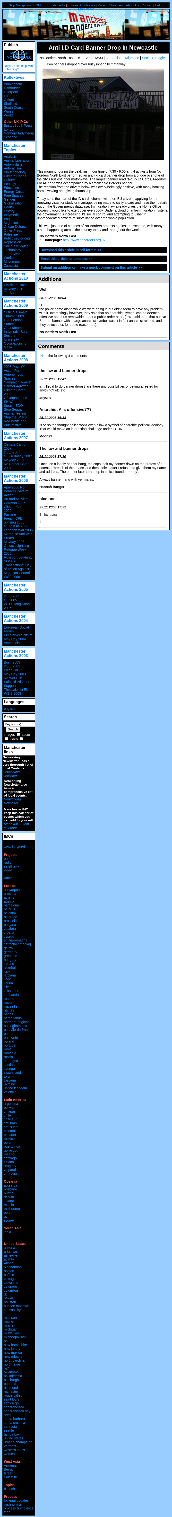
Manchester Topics (15, 147)
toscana (10, 1080)
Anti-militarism (14, 164)
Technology (12, 250)
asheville (10, 1255)
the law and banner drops (63, 370)
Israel (8, 1473)
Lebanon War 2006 (18, 530)
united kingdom (15, 1088)
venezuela (11, 1174)
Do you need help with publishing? (18, 67)
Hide (43, 356)
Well (43, 289)
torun (8, 1076)
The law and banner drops (64, 448)
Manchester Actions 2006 (16, 478)
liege (7, 979)
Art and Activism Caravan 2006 (16, 501)
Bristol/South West (18, 125)
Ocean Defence (15, 227)
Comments (51, 346)
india (7, 1232)
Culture (9, 180)
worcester (11, 1454)
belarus (9, 909)
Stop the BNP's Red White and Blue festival (15, 421)
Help (158, 5)
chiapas (10, 1111)
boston (9, 1271)
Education (11, 188)
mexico (9, 1139)
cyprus (9, 936)
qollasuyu (11, 1150)
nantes (9, 1010)
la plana (10, 975)
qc (6, 1216)
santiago (10, 1158)
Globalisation (14, 203)
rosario (9, 1154)
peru (7, 1142)
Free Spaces (13, 195)
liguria (8, 983)
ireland (9, 964)
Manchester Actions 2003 (16, 653)
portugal (10, 1045)
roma (8, 1049)
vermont (10, 1446)
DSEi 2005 (12, 596)
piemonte (11, 1037)
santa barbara (14, 1419)
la (5, 1314)
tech (7, 1512)
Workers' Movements (12, 260)
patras (8, 1034)
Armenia (10, 1465)
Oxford (9, 100)
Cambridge (12, 88)
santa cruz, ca (14, 1423)
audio (26, 734)
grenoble (10, 956)
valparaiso (11, 1170)
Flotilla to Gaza (15, 285)
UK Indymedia (55, 5)
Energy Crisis (14, 192)
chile (7, 1115)
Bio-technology (15, 172)
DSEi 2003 (12, 666)
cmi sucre (11, 1127)
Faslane (10, 514)
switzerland (12, 1072)
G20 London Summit (13, 322)
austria (9, 901)
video (14, 739)
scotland (10, 1065)
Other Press (13, 230)
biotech (9, 1489)
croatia (9, 932)
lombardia (11, 995)
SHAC (8, 402)
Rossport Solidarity (18, 557)
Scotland (10, 137)
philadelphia (13, 1376)
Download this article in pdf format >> (71, 250)
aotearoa (10, 1185)
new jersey (12, 1349)
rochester (11, 1391)
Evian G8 (11, 670)
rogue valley (13, 1395)
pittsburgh (11, 1380)
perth (8, 1213)
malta (8, 1002)
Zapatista (11, 265)
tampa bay (12, 1434)
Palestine (11, 234)
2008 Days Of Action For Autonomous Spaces (14, 372)
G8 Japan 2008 (15, 398)
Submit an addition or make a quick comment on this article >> (91, 267)
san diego (11, 1403)
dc (6, 1294)
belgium (10, 913)
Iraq (7, 219)
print (7, 859)
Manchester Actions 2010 (16, 276)
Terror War (12, 254)
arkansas (11, 1251)
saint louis (11, 1399)
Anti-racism (113, 58)
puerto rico (12, 1146)
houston (10, 1302)
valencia (10, 1092)
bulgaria (10, 925)
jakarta (9, 1201)
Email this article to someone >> (67, 259)
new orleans (13, 1356)
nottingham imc (15, 1026)
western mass (14, 1450)
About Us (132, 5)
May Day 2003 (15, 674)
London (9, 96)
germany (10, 952)
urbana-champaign (18, 1442)
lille (6, 987)
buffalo (9, 1275)
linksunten (11, 991)
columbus (11, 1290)
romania (10, 1053)
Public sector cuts (17, 238)
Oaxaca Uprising (16, 546)
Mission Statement (111, 5)
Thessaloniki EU (16, 690)
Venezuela (12, 643)
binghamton (13, 1267)
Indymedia (12, 215)
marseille (10, 1006)
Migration (132, 58)
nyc (6, 1368)
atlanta (9, 1259)
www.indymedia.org (18, 847)
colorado (10, 1286)
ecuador (10, 1135)
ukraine (9, 1084)
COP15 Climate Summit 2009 (15, 314)
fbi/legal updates (16, 1500)
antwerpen (12, 890)
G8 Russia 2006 (16, 526)
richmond (11, 1388)
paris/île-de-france (17, 1030)
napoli (8, 1014)
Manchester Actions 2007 (16, 435)
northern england (17, 1022)
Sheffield (10, 104)
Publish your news (19, 55)
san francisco (14, 1407)
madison (10, 1318)
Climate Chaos (15, 176)
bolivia (9, 1107)
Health (9, 207)
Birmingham (13, 84)
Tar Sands (11, 293)
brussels (10, 921)
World (8, 115)
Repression (12, 242)
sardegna (11, 1061)
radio (7, 862)
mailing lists (12, 1504)
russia (8, 1057)
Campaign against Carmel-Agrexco (17, 384)
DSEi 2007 (12, 452)
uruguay (10, 1166)
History (9, 211)
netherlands (13, 1018)
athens (9, 897)
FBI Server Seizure (18, 635)
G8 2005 (10, 600)
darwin (9, 1197)
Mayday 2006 (14, 542)
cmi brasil (11, 1123)
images (9, 734)
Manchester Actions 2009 (16, 303)
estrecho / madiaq (17, 944)
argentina (11, 1104)
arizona (9, 1248)
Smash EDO (13, 406)
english (9, 708)
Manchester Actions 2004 (16, 618)
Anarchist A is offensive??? (65, 409)
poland (9, 1041)
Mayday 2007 (14, 460)
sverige (9, 1069)
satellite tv (11, 866)
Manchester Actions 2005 (16, 587)
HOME (38, 5)
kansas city (12, 1310)
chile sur (10, 1119)
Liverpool (11, 92)
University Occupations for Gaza (16, 343)
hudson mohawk (16, 1306)
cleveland (11, 1283)
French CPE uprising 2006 (14, 520)
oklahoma (11, 1372)
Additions (50, 279)
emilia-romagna (15, 940)
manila (9, 1205)
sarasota (10, 1426)
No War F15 (13, 678)
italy (7, 971)
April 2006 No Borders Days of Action (16, 491)
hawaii (9, 1298)
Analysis (10, 157)
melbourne (12, 1209)
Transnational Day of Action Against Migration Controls (18, 569)
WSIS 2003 (12, 693)
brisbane (10, 1189)
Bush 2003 (12, 662)
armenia (10, 894)
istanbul (10, 967)
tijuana (9, 1162)
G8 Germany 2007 (18, 456)
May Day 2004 (15, 639)
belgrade (10, 917)
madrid (9, 999)
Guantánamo (14, 328)
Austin (8, 1263)
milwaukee (12, 1333)
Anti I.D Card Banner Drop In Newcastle (103, 47)
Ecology (10, 184)
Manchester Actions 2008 (16, 358)
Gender (9, 199)
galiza (8, 948)
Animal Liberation (17, 160)
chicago (10, 1279)
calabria (10, 929)
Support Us (86, 9)
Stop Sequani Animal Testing (15, 411)
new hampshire (15, 1345)
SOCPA (10, 561)
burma (9, 1193)
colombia (10, 1131)
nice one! (48, 499)
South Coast (13, 107)
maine (8, 1321)
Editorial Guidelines (81, 5)
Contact (147, 5)
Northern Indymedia (19, 133)
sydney (9, 1220)
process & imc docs (18, 1508)
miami (8, 1325)
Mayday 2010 (14, 289)
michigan (10, 1329)
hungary (10, 960)
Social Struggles (154, 58)
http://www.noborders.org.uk (84, 240)
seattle (9, 1430)
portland (10, 1384)
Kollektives (14, 77)
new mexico (13, 1353)
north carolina (14, 1360)
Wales (8, 111)
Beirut (8, 1469)
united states (13, 1438)
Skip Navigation (20, 5)
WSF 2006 (12, 577)
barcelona (11, 905)
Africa (8, 878)
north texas (12, 1364)
